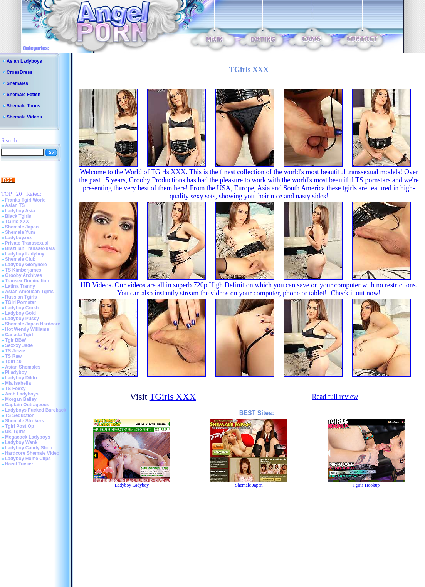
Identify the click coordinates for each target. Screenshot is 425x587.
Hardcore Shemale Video (32, 453)
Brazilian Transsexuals (30, 248)
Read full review (335, 396)
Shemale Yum (20, 232)
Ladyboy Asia (20, 210)
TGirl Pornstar (20, 302)
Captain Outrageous (27, 404)
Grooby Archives (23, 275)
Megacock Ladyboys (27, 437)
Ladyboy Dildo (21, 377)
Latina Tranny (20, 286)
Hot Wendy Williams (27, 329)
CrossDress (19, 72)
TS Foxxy (15, 388)
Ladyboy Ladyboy (24, 254)
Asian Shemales (22, 367)
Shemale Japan (22, 227)
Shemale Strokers (24, 421)
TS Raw (13, 356)
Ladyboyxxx (18, 237)
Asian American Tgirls (29, 291)
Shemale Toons (23, 105)
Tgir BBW (15, 340)
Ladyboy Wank (21, 442)
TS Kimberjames (23, 270)
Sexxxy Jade (19, 345)
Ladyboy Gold (20, 313)
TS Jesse (15, 351)
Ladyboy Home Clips (28, 458)
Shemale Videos (24, 117)
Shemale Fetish (23, 94)
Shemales (17, 83)
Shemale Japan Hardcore (32, 324)
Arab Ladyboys (22, 394)
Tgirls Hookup (366, 485)
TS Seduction (20, 415)
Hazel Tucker (19, 464)
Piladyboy (16, 372)
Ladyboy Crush (22, 307)
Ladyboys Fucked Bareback (35, 410)
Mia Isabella (18, 383)
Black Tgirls (18, 216)
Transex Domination (27, 280)
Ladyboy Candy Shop (28, 447)
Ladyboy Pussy (22, 318)
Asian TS (15, 205)
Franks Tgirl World (25, 200)
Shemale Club (20, 259)
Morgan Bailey (21, 399)
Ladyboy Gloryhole (26, 264)
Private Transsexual (27, 243)
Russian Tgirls (21, 297)
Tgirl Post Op (19, 426)
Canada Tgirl (19, 334)
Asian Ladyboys (24, 61)
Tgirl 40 (13, 361)
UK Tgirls (15, 431)
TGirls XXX (17, 221)
